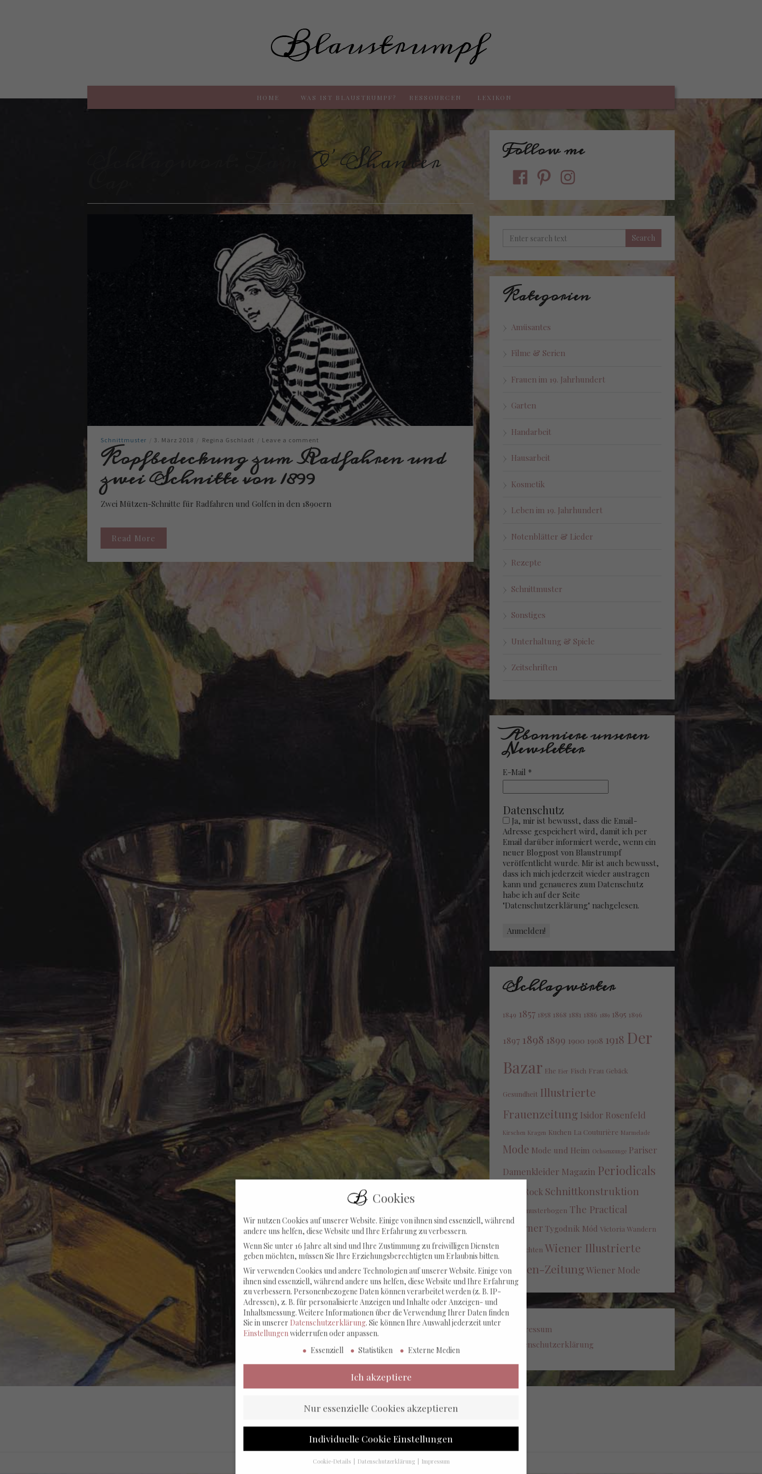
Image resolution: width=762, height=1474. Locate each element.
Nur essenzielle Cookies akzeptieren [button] (381, 1417)
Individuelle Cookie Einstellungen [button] (381, 1448)
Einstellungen (265, 1342)
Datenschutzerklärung (328, 1332)
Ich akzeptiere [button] (381, 1386)
